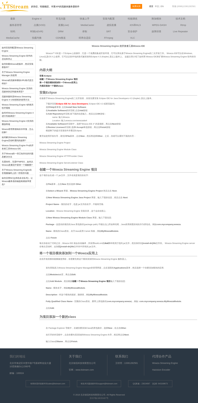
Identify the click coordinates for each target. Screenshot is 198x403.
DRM (60, 31)
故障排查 (156, 31)
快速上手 (84, 18)
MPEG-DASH (159, 25)
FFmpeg (108, 37)
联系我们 (121, 356)
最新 (12, 18)
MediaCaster (87, 25)
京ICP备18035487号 (99, 398)
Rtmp (183, 25)
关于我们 (75, 356)
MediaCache (12, 37)
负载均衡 (37, 37)
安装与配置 (109, 18)
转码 (12, 31)
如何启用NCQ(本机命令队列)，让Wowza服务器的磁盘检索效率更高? (17, 181)
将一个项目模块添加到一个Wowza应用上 (58, 82)
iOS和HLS (135, 25)
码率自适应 (85, 37)
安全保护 (132, 31)
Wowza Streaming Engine (165, 363)
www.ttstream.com (85, 369)
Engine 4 (36, 18)
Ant (106, 243)
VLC (132, 37)
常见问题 (60, 18)
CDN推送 (61, 37)
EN (162, 6)
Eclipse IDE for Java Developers (72, 104)
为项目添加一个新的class (51, 86)
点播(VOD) (39, 25)
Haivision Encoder (161, 369)
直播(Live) (63, 25)
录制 (84, 31)
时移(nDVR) (36, 31)
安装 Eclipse (45, 76)
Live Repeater (180, 31)
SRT (108, 31)
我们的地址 (18, 356)
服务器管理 (16, 25)
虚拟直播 (111, 25)
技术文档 (180, 18)
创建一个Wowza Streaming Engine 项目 (58, 79)
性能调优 (132, 18)
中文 (157, 6)
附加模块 (156, 18)
